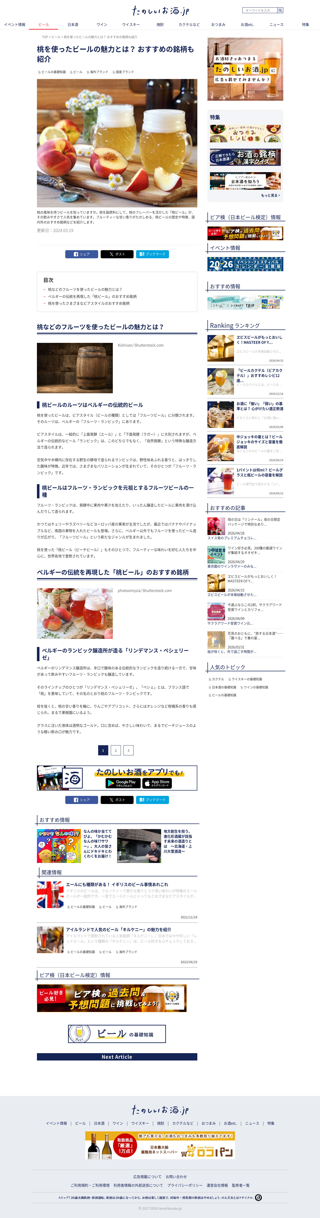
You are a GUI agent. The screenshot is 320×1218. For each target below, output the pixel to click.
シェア (85, 254)
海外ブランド (99, 71)
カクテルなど (189, 24)
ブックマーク (155, 254)
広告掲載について (147, 1176)
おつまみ (218, 24)
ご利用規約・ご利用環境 (90, 1185)
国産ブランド (125, 71)
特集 (305, 24)
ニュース (276, 24)
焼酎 (160, 24)
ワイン (102, 24)
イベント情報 (14, 24)
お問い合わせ (176, 1176)
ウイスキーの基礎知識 (247, 679)
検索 (280, 10)
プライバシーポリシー (185, 1185)
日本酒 (73, 24)
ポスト (120, 254)
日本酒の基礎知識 (224, 687)
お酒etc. (247, 24)
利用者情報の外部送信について (138, 1185)
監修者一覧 (241, 1185)
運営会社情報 (217, 1185)
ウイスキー (131, 24)
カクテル (218, 679)
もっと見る (269, 195)
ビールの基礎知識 (53, 71)
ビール (43, 24)
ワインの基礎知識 (256, 687)
